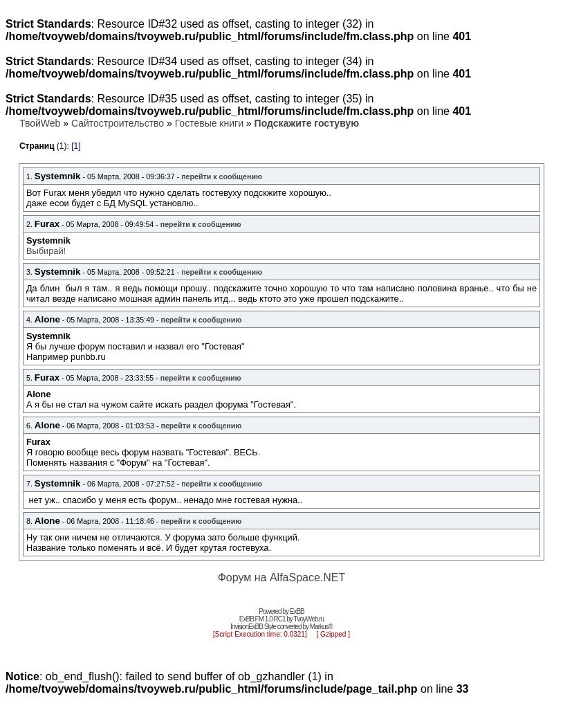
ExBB (297, 611)
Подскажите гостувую (307, 123)
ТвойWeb (39, 123)
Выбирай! (46, 251)
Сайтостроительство (117, 123)
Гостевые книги (209, 123)
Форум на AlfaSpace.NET (282, 577)
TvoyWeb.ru (308, 619)
